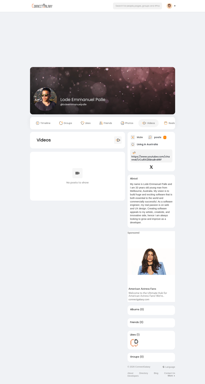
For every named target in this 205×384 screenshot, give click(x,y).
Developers (133, 376)
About (130, 373)
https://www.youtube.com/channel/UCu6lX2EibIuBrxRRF (150, 158)
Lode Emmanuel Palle (82, 100)
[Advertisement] (102, 40)
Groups (134, 356)
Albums (134, 309)
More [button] (171, 375)
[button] (137, 6)
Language (168, 367)
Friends (134, 322)
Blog (156, 373)
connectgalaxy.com (139, 299)
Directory (143, 373)
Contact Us (169, 373)
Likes (133, 334)
